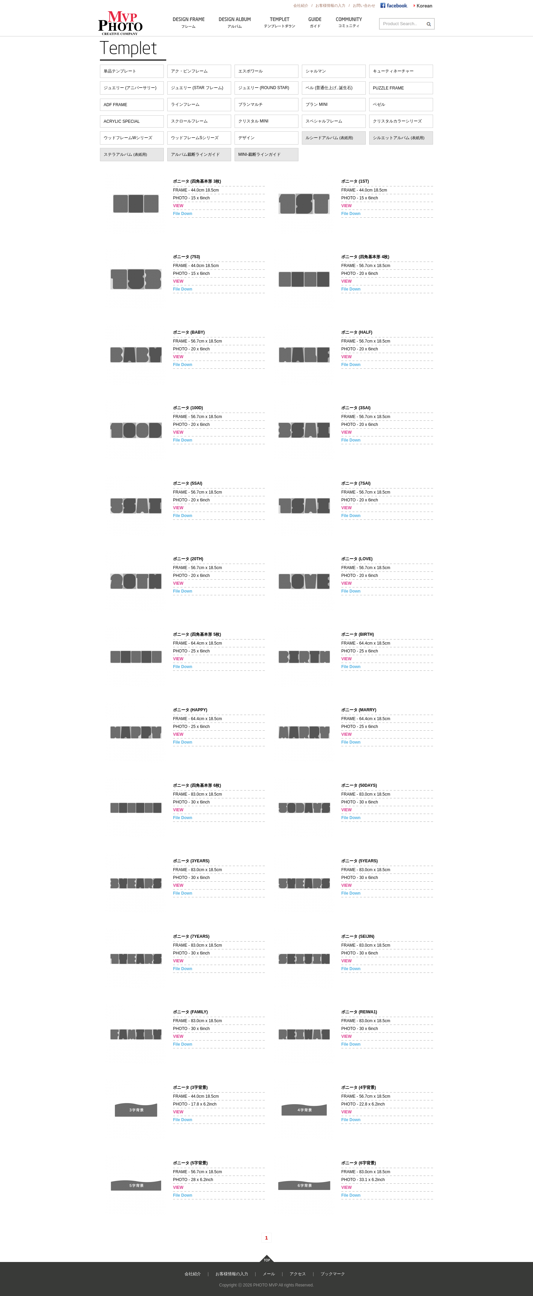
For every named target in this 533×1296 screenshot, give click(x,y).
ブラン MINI (317, 104)
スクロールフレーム (189, 121)
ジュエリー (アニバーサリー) (130, 87)
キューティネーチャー (393, 71)
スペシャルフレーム (324, 121)
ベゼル (379, 104)
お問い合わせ (364, 5)
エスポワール (250, 71)
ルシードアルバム (329, 137)
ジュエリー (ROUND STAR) (263, 87)
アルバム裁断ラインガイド (195, 154)
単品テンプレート (120, 71)
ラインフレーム (185, 104)
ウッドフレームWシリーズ (128, 137)
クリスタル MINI (253, 121)
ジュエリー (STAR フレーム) (197, 87)
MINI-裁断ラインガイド (259, 154)
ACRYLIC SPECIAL (122, 121)
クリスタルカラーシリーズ (397, 121)
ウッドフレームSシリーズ (195, 137)
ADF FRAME (115, 104)
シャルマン (316, 71)
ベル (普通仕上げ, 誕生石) (329, 87)
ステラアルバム (125, 154)
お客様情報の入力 (330, 5)
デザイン (246, 137)
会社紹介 (300, 5)
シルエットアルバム (399, 137)
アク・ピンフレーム (189, 71)
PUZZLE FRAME (388, 88)
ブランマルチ (250, 104)
